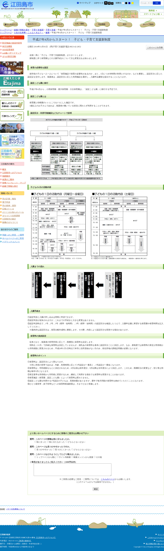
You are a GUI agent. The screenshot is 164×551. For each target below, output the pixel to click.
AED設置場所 (8, 50)
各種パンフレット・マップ (14, 183)
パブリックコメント (11, 242)
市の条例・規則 (9, 206)
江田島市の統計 (9, 219)
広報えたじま (8, 209)
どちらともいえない (76, 442)
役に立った (41, 442)
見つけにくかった (63, 450)
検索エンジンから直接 (83, 457)
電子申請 (6, 202)
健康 (47, 33)
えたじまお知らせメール (13, 212)
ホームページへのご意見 (13, 238)
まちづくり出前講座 (11, 216)
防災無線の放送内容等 (12, 43)
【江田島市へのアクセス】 (46, 538)
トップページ (6, 30)
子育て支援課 (38, 30)
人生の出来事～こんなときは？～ (28, 33)
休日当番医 (7, 46)
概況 (4, 169)
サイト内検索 (65, 457)
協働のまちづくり (10, 222)
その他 (99, 457)
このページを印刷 (155, 47)
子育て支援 (50, 30)
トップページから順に (46, 457)
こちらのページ (108, 479)
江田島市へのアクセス (12, 173)
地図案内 (6, 176)
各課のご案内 (8, 179)
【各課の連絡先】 (25, 541)
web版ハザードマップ (11, 53)
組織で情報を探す (22, 30)
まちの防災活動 (9, 56)
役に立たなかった (57, 442)
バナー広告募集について (15, 509)
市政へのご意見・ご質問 (13, 235)
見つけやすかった (44, 450)
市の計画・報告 (9, 199)
